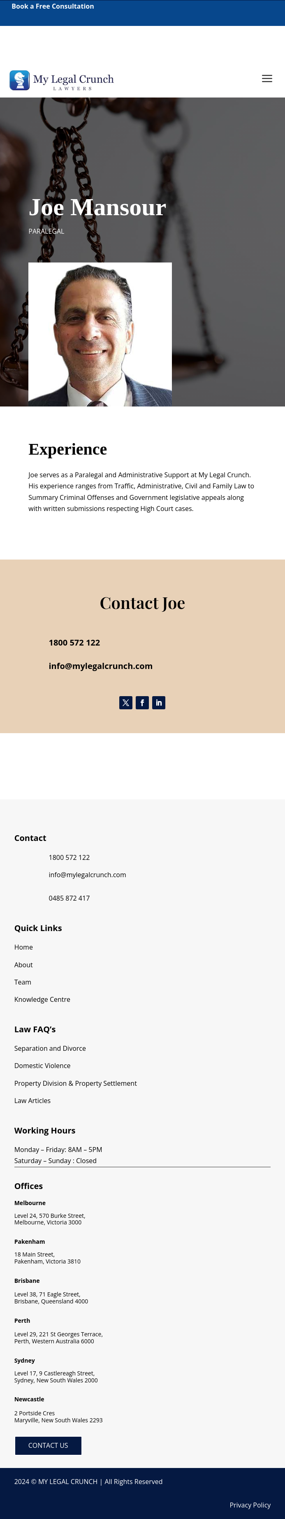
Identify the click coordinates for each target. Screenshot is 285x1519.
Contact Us (48, 1445)
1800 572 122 (23, 41)
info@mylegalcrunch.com (87, 874)
